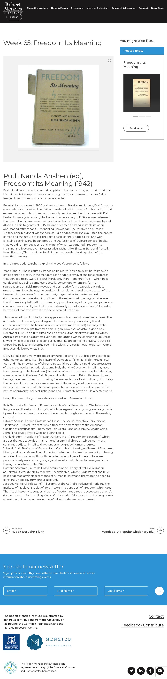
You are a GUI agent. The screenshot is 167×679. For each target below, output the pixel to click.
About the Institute (37, 8)
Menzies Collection (97, 8)
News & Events (59, 8)
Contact (156, 616)
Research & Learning (124, 8)
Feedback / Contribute (142, 625)
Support (143, 8)
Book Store (157, 8)
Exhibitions (77, 8)
